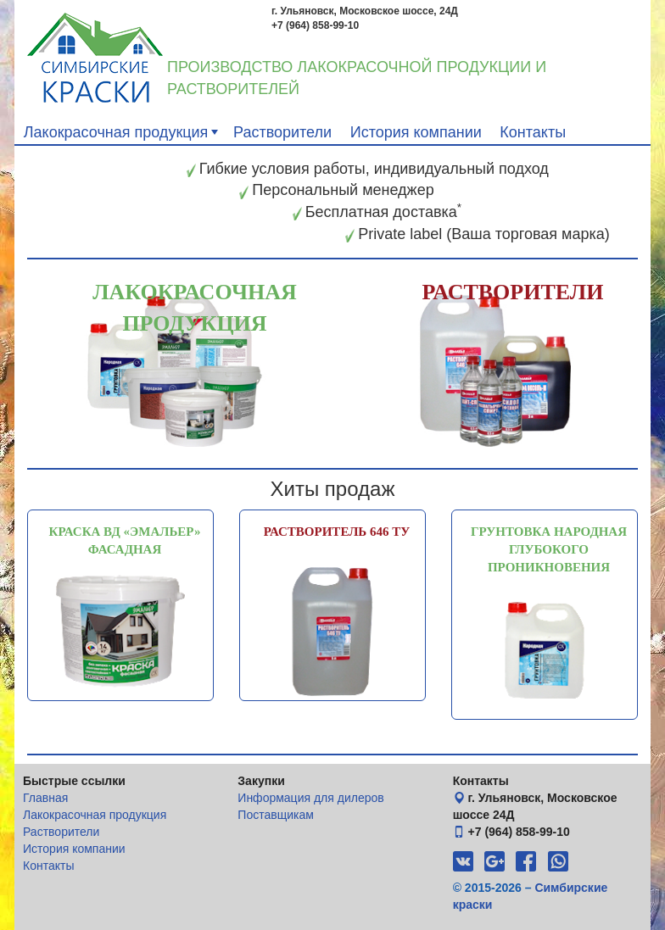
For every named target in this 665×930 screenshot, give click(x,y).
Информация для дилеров (310, 798)
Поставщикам (276, 814)
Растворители (282, 132)
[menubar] (332, 131)
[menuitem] (119, 131)
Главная (45, 798)
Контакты (533, 132)
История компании (416, 132)
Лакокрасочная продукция (123, 132)
